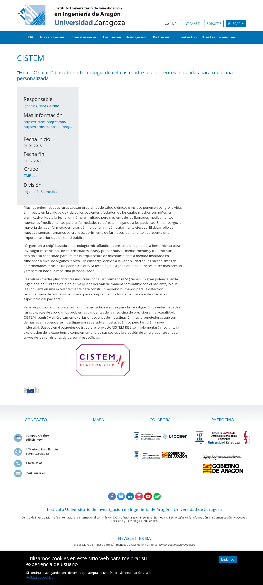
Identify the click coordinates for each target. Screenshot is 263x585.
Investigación (52, 37)
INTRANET (192, 24)
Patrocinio (162, 37)
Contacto (186, 37)
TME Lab (31, 175)
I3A (30, 37)
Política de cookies (39, 577)
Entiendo (227, 559)
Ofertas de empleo (218, 37)
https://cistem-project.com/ (45, 122)
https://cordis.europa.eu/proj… (48, 126)
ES (166, 23)
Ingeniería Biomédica (40, 191)
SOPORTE (214, 24)
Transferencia (83, 37)
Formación (112, 37)
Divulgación (136, 37)
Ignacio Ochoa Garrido (41, 105)
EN (175, 23)
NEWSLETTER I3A (134, 538)
